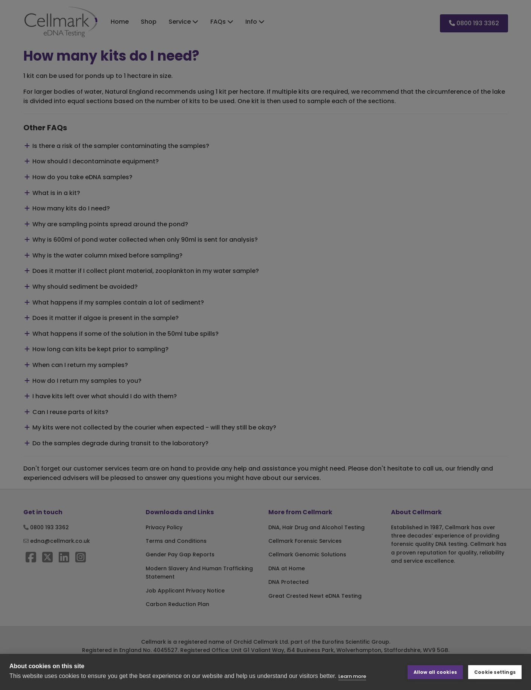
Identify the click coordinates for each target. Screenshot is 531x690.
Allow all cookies (435, 672)
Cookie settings (495, 672)
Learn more (352, 676)
